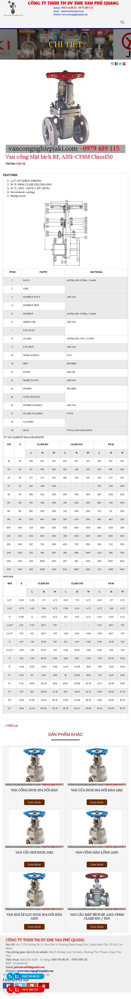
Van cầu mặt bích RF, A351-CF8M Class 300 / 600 (97, 917)
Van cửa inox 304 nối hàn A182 (97, 790)
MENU (5, 22)
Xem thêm (34, 802)
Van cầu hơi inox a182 (34, 852)
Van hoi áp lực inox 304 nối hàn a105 (34, 917)
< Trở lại (11, 725)
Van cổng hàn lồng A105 (96, 852)
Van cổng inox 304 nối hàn (34, 790)
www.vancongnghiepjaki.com (35, 971)
